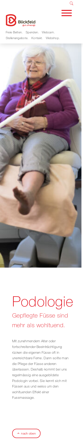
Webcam (48, 32)
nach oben (28, 433)
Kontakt (36, 38)
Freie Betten (14, 32)
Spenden (32, 32)
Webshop (52, 38)
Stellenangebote (17, 38)
